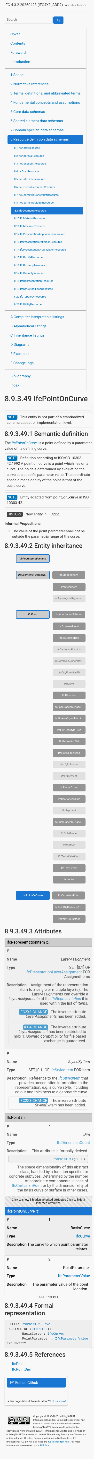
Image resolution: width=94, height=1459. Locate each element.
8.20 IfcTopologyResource (30, 296)
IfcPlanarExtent (69, 787)
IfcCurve (69, 684)
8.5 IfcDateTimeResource (29, 179)
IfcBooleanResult (69, 626)
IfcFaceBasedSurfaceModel (70, 707)
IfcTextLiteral (69, 868)
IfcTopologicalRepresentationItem (70, 598)
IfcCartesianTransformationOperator (70, 660)
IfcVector (69, 879)
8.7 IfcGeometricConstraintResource (36, 195)
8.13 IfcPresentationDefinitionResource (38, 242)
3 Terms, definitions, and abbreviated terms (45, 93)
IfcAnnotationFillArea (69, 614)
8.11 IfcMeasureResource (30, 226)
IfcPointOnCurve (25, 443)
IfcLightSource (69, 764)
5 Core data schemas (27, 112)
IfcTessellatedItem (69, 856)
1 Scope (17, 75)
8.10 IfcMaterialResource (29, 218)
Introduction (20, 62)
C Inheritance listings (27, 335)
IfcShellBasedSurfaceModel (70, 822)
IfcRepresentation (66, 998)
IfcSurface (69, 845)
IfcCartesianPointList (69, 649)
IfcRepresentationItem (33, 558)
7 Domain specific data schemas (37, 130)
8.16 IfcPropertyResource (29, 265)
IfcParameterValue (74, 1276)
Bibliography (20, 376)
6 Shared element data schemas (36, 121)
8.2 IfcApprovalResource (29, 156)
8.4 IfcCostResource (26, 171)
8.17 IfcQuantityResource (29, 273)
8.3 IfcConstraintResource (30, 163)
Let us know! (58, 1402)
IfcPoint (32, 614)
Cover (15, 34)
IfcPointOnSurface (69, 919)
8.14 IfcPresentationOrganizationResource (40, 249)
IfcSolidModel (69, 833)
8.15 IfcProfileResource (28, 257)
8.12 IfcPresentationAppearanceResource (39, 234)
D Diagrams (19, 344)
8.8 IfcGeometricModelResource (34, 202)
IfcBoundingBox (69, 637)
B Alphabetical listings (28, 326)
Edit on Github (24, 1383)
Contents (17, 43)
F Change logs (22, 363)
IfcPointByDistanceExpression (70, 907)
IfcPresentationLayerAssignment (53, 972)
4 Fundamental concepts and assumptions (45, 102)
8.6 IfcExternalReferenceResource (34, 187)
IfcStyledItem (69, 587)
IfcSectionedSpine (69, 799)
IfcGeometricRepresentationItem (34, 574)
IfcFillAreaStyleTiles (69, 730)
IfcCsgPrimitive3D (69, 672)
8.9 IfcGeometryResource (30, 210)
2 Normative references (29, 84)
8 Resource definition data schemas (39, 139)
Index (14, 385)
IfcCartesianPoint (68, 895)
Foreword (18, 52)
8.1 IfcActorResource (27, 148)
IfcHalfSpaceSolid (69, 753)
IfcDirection (69, 695)
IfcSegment (69, 810)
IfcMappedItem (68, 574)
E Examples (19, 354)
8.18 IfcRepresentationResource (33, 281)
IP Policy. (44, 1446)
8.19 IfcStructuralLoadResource (33, 289)
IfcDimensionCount (73, 1142)
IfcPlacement (69, 776)
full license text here (59, 1442)
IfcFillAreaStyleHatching (69, 718)
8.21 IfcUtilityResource (28, 304)
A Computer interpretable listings (37, 317)
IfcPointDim (63, 1159)
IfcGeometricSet (69, 741)
